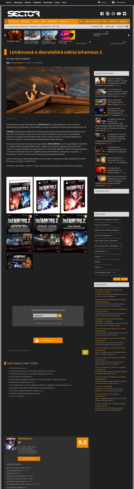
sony (20, 350)
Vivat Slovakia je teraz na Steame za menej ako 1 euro (33, 371)
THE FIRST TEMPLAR (103, 386)
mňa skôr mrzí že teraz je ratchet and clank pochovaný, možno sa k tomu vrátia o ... (109, 305)
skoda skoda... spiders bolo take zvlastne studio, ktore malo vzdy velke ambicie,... (109, 409)
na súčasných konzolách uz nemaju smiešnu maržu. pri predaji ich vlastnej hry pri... (110, 315)
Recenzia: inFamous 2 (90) (15, 468)
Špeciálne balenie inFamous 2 (17, 476)
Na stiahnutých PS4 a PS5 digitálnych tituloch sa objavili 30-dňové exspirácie (42, 385)
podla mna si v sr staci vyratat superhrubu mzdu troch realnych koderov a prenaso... (109, 344)
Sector (9, 2)
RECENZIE (25, 21)
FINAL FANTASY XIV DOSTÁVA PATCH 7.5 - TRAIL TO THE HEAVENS (117, 160)
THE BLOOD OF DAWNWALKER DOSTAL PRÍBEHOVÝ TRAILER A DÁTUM (110, 150)
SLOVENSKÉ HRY (45, 26)
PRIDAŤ (108, 26)
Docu (64, 2)
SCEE (24, 447)
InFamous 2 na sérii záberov (16, 481)
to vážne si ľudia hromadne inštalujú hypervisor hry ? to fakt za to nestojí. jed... (111, 295)
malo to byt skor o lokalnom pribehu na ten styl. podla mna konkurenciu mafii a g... (111, 334)
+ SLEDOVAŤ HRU (29, 459)
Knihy (97, 262)
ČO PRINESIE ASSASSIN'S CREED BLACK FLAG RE (49, 43)
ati (28, 350)
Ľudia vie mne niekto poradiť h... (107, 230)
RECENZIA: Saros (19, 368)
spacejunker (19, 63)
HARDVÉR (52, 21)
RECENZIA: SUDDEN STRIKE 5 (100, 35)
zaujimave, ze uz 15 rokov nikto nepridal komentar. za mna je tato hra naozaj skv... (109, 390)
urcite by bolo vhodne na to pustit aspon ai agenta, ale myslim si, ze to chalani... (109, 363)
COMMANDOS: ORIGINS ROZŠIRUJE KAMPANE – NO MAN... (109, 320)
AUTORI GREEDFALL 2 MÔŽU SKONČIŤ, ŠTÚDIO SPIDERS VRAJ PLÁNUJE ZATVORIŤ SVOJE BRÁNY (111, 81)
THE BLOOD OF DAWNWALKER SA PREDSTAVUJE (114, 170)
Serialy (97, 256)
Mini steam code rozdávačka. (106, 240)
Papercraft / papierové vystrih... (107, 219)
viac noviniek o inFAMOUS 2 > (16, 487)
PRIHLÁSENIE (120, 2)
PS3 (8, 63)
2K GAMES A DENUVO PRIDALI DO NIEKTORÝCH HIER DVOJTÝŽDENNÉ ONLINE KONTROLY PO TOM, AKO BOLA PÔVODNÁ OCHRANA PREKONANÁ (111, 124)
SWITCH (113, 21)
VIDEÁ (36, 21)
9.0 (82, 442)
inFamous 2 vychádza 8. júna (17, 479)
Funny (57, 2)
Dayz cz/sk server (102, 225)
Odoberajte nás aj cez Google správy (48, 323)
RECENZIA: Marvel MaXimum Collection (27, 390)
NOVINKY (13, 21)
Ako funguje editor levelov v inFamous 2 (20, 484)
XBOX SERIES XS (92, 21)
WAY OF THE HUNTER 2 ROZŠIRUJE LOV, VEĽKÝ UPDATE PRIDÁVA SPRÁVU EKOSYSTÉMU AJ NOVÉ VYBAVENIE (111, 181)
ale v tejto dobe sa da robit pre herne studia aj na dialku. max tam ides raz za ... (111, 373)
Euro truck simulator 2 (103, 235)
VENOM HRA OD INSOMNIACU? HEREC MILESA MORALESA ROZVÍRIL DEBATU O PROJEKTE (110, 111)
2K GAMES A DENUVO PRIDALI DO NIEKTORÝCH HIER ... (108, 291)
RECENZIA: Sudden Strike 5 (23, 382)
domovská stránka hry (29, 451)
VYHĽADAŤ (95, 26)
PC (81, 21)
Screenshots (100, 251)
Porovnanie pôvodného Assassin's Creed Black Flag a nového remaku (39, 379)
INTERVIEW (34, 26)
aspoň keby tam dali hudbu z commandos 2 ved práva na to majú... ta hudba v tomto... (111, 324)
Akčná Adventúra (27, 449)
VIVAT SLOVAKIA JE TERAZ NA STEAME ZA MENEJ (31, 43)
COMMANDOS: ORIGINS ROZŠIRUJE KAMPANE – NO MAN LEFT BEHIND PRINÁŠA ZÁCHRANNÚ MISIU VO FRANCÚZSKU (110, 138)
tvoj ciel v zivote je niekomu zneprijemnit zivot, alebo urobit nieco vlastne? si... (110, 353)
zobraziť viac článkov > (17, 396)
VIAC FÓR (124, 279)
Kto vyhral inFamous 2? (15, 471)
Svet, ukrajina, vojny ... (103, 272)
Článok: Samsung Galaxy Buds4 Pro (26, 393)
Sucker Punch (31, 447)
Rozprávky (47, 2)
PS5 (104, 21)
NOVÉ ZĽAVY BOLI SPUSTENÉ (65, 42)
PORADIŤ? (120, 26)
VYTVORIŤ (117, 279)
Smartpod (18, 2)
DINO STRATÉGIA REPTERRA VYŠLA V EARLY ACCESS (115, 102)
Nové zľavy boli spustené (22, 376)
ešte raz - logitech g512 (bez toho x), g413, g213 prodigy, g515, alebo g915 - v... (110, 399)
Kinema (28, 2)
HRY (43, 21)
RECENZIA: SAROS (13, 41)
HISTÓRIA (15, 26)
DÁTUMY (55, 26)
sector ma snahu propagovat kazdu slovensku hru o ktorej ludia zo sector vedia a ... (111, 382)
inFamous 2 (11, 473)
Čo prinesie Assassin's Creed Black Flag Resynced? (32, 374)
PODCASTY (24, 26)
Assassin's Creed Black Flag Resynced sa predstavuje (33, 388)
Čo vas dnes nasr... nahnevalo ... (107, 246)
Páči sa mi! (48, 340)
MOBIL (123, 21)
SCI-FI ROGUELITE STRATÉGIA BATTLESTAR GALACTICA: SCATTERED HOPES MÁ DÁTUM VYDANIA (111, 92)
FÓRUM (63, 21)
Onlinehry (37, 2)
